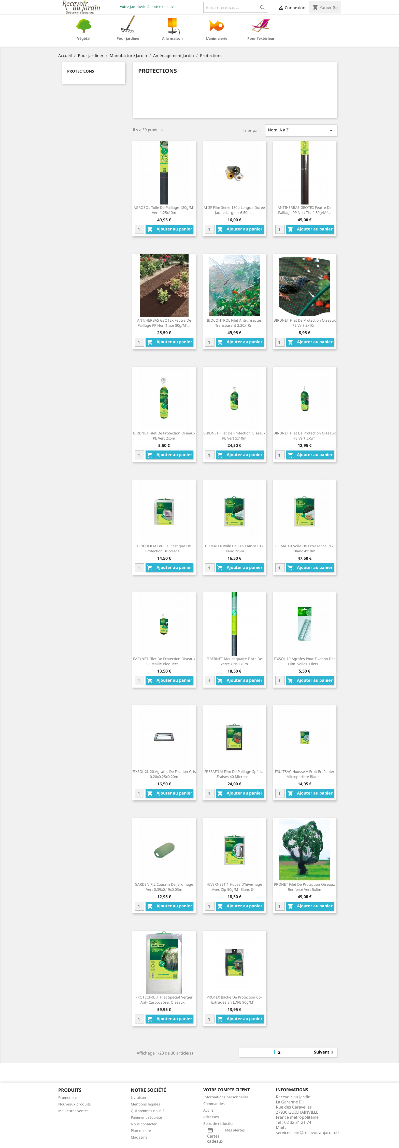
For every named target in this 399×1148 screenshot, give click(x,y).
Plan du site (141, 1130)
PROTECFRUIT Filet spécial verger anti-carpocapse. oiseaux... (164, 1000)
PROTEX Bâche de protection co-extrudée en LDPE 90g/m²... (234, 1000)
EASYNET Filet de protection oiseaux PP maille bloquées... (164, 661)
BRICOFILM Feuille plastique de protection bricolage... (164, 548)
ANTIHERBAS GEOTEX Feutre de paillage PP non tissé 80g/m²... (305, 210)
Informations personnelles (226, 1097)
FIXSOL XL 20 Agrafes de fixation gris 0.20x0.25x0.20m (164, 774)
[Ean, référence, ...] (235, 7)
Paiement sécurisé (146, 1117)
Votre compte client (226, 1089)
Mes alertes (235, 1130)
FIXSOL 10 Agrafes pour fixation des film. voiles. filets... (304, 661)
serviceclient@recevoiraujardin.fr (307, 1132)
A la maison (172, 38)
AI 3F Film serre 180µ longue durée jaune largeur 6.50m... (234, 210)
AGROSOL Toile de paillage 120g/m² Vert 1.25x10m (164, 210)
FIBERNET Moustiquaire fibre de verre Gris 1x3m (234, 661)
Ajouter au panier (169, 229)
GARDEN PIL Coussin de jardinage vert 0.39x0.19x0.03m (164, 887)
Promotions (68, 1097)
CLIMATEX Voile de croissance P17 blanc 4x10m (304, 548)
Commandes (214, 1103)
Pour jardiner (128, 38)
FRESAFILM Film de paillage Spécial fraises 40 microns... (234, 774)
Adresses (211, 1116)
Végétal (83, 38)
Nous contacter (144, 1124)
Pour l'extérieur (261, 38)
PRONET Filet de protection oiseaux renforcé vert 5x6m (304, 887)
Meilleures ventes (73, 1110)
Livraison (138, 1097)
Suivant (324, 1052)
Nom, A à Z (301, 130)
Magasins (139, 1137)
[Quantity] (139, 229)
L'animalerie (216, 38)
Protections (80, 71)
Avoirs (208, 1110)
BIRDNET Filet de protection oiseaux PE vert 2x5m (164, 436)
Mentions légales (145, 1104)
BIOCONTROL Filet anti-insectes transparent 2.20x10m (234, 323)
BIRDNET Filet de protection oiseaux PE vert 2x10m (305, 323)
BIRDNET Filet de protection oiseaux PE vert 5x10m (234, 436)
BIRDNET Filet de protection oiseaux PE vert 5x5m (305, 436)
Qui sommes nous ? (147, 1110)
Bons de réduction (219, 1123)
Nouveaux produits (74, 1104)
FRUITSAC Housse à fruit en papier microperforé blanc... (304, 774)
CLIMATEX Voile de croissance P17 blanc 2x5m (234, 548)
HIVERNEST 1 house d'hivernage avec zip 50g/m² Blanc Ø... (234, 887)
